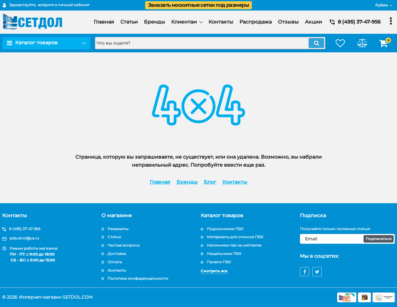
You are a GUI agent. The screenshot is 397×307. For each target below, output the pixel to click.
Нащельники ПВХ (224, 253)
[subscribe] (347, 239)
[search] (210, 43)
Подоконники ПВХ (225, 228)
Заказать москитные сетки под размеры (198, 5)
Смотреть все (214, 271)
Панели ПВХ (219, 262)
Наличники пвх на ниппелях (234, 245)
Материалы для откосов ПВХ (235, 237)
